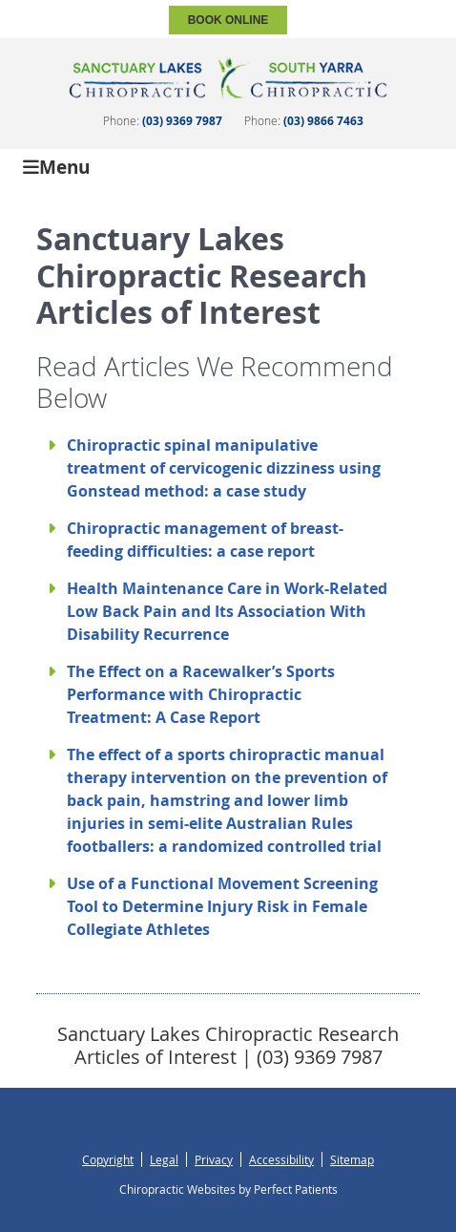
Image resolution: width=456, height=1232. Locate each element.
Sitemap (352, 1159)
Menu (56, 166)
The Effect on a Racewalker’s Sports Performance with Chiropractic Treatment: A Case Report (201, 694)
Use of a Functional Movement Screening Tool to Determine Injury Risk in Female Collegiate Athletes (222, 906)
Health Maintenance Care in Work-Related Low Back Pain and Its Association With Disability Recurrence (227, 611)
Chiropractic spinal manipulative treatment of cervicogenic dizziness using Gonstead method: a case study (224, 468)
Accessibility (281, 1159)
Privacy (214, 1159)
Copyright (108, 1159)
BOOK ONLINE (228, 20)
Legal (164, 1159)
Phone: (162, 120)
